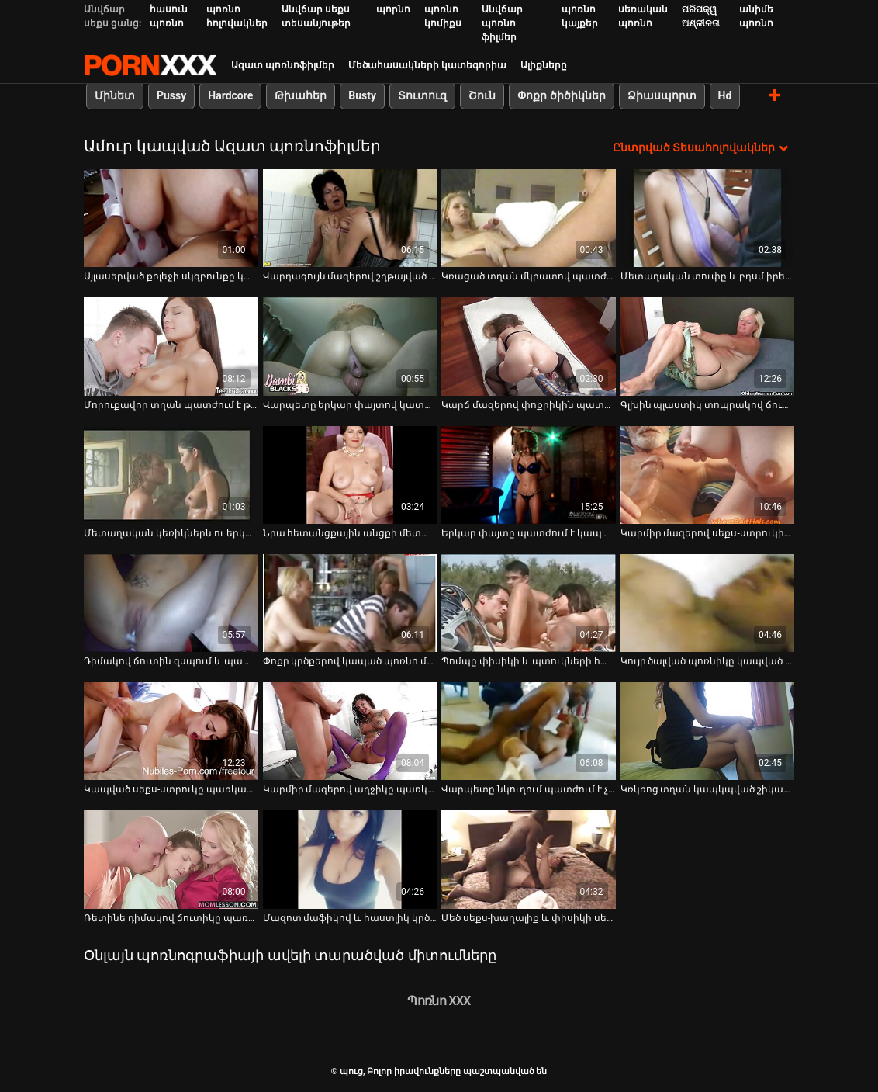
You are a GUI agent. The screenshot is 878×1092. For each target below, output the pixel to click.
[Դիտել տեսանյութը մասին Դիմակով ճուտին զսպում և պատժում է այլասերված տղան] (171, 603)
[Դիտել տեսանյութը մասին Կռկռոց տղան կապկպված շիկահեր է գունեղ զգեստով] (707, 731)
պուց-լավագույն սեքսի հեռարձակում (150, 65)
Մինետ (115, 95)
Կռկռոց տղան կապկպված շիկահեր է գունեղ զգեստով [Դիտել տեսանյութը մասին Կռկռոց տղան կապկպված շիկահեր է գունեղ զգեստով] (707, 789)
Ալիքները (543, 65)
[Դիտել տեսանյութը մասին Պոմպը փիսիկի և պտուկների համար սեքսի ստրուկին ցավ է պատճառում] (528, 603)
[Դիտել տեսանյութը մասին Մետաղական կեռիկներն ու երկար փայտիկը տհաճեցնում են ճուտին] (171, 475)
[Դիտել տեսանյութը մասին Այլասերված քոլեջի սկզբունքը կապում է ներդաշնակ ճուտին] (171, 218)
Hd (725, 95)
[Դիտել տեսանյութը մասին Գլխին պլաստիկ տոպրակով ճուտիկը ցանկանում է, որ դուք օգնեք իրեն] (707, 346)
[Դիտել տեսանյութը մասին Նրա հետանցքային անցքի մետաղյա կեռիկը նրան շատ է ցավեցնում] (350, 475)
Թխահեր (301, 95)
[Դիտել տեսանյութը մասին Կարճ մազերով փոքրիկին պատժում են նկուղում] (528, 346)
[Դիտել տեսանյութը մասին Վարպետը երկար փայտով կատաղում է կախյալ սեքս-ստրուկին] (350, 346)
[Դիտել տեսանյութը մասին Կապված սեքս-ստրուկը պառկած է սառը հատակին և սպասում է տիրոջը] (171, 731)
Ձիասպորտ (662, 95)
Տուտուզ (422, 95)
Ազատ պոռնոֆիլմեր (282, 65)
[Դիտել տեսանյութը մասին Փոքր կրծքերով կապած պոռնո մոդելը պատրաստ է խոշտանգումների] (350, 603)
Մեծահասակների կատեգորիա (427, 65)
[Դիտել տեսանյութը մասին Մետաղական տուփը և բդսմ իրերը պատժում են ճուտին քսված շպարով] (707, 218)
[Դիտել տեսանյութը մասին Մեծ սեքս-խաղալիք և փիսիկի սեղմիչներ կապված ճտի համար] (528, 859)
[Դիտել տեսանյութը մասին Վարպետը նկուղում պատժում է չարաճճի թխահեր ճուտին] (528, 731)
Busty (362, 95)
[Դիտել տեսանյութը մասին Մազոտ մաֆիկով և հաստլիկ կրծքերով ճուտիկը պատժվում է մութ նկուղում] (350, 859)
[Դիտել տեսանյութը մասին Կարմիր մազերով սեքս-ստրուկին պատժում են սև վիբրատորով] (707, 475)
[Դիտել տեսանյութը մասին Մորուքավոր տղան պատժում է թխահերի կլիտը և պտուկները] (171, 346)
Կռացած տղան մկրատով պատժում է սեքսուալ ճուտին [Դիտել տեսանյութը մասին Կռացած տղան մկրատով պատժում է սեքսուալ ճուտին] (528, 276)
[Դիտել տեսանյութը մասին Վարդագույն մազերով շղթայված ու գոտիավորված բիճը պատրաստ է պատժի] (350, 218)
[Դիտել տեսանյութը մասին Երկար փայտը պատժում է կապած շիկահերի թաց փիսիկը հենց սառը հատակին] (528, 475)
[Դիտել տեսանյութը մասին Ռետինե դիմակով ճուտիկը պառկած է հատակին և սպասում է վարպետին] (171, 859)
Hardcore (230, 95)
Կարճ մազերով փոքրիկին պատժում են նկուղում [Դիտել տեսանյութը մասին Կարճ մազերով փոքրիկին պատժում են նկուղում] (528, 405)
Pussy (171, 95)
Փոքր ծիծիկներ (561, 95)
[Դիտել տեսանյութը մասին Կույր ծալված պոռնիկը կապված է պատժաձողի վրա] (707, 603)
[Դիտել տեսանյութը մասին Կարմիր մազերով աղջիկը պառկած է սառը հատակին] (350, 731)
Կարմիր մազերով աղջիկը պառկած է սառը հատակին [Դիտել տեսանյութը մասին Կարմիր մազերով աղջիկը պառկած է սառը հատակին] (350, 789)
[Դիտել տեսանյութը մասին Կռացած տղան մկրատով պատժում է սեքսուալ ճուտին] (528, 218)
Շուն (482, 95)
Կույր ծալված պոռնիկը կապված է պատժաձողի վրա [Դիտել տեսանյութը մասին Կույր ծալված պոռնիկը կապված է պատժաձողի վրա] (707, 661)
